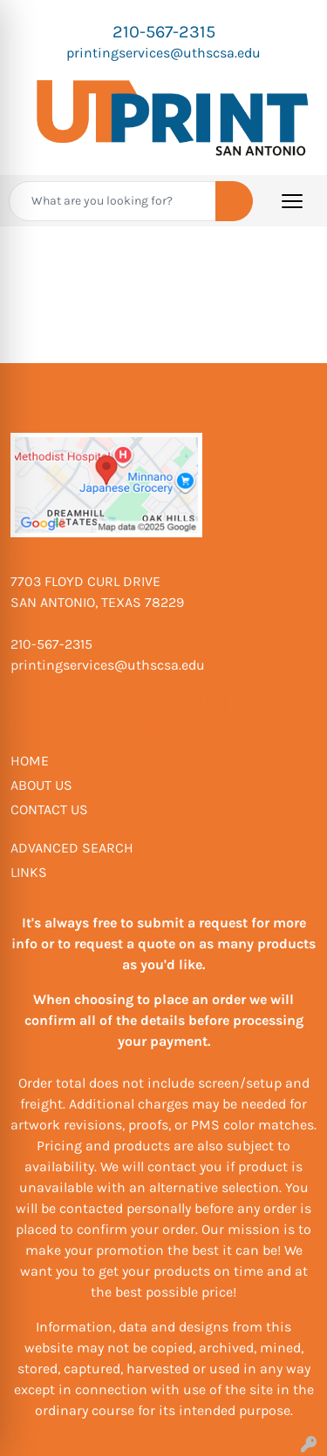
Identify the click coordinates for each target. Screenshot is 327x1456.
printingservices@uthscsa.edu (163, 52)
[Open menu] (292, 201)
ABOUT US (41, 785)
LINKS (28, 872)
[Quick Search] (112, 201)
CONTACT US (49, 809)
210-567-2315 (163, 32)
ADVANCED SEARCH (71, 847)
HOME (29, 760)
